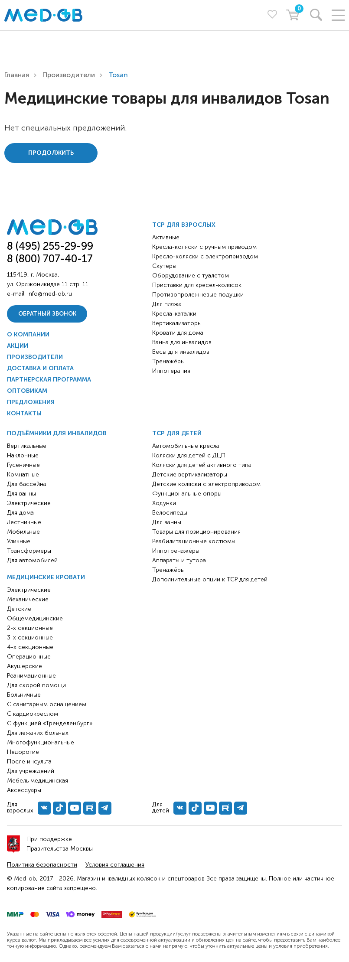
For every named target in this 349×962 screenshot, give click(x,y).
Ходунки (164, 503)
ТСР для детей (177, 433)
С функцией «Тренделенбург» (49, 723)
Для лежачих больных (37, 733)
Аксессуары (24, 790)
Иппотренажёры (175, 550)
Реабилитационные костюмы (193, 541)
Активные (165, 237)
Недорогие (23, 752)
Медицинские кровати (46, 577)
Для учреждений (30, 771)
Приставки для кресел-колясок (196, 285)
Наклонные (23, 455)
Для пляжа (167, 304)
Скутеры (164, 266)
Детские (19, 609)
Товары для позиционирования (196, 531)
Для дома (20, 512)
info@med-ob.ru (49, 293)
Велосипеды (169, 512)
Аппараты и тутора (179, 560)
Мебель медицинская (37, 780)
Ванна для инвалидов (182, 342)
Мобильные (23, 531)
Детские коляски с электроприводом (206, 484)
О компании (28, 334)
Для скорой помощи (36, 685)
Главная (16, 75)
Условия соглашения (114, 864)
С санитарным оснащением (46, 704)
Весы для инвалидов (180, 351)
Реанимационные (31, 675)
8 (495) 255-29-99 (50, 246)
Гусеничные (23, 465)
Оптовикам (27, 391)
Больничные (24, 694)
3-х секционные (30, 637)
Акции (17, 345)
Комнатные (23, 474)
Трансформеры (29, 550)
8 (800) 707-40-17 (50, 258)
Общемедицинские (35, 618)
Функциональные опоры (187, 493)
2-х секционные (30, 628)
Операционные (29, 656)
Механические (28, 599)
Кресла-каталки (174, 313)
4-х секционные (30, 647)
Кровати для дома (177, 332)
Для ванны (21, 493)
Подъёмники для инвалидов (57, 433)
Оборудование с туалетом (190, 275)
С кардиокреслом (32, 713)
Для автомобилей (32, 560)
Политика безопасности (42, 864)
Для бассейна (26, 484)
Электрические (29, 503)
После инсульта (29, 761)
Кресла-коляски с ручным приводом (204, 247)
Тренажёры (168, 361)
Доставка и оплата (40, 368)
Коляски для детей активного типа (201, 465)
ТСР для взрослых (183, 224)
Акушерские (24, 666)
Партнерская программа (49, 379)
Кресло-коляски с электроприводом (205, 256)
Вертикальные (26, 446)
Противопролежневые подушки (198, 294)
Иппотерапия (171, 371)
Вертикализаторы (177, 323)
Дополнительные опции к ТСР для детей (209, 579)
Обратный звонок (47, 313)
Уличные (18, 541)
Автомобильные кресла (185, 446)
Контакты (24, 413)
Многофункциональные (40, 742)
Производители (68, 75)
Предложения (31, 402)
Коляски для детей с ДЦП (188, 455)
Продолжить (51, 153)
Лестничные (24, 522)
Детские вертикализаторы (189, 474)
